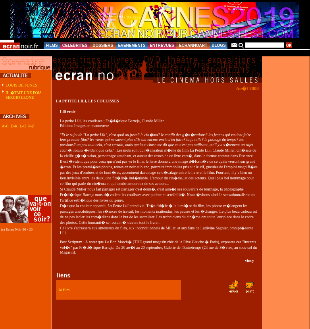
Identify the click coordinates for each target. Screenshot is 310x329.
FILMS (52, 45)
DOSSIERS (102, 45)
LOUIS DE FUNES (21, 85)
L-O (22, 126)
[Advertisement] (25, 166)
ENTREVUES (162, 45)
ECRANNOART (193, 45)
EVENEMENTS (132, 45)
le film (64, 290)
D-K (14, 126)
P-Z (31, 126)
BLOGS (219, 45)
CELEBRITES (74, 45)
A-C (5, 126)
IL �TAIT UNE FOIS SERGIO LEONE (24, 95)
